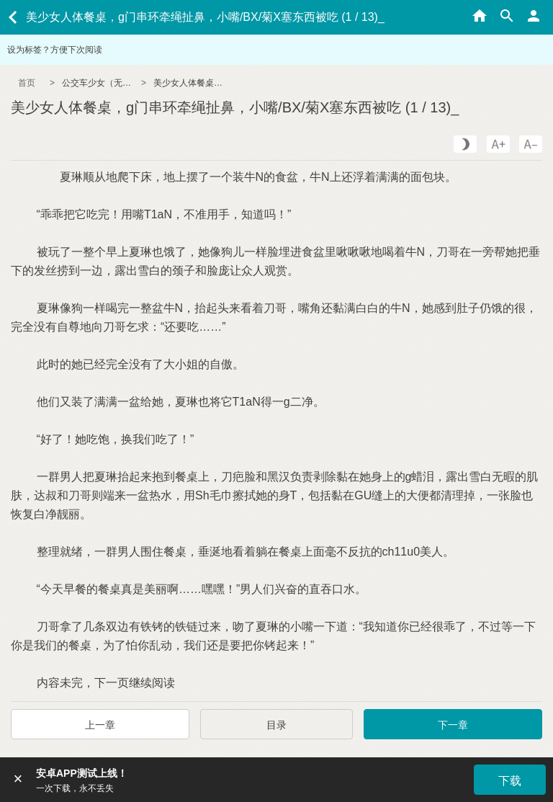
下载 (509, 781)
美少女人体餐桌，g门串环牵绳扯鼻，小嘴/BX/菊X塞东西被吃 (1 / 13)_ (189, 83)
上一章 (100, 725)
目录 (276, 725)
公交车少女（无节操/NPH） (98, 83)
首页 (26, 83)
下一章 (453, 725)
